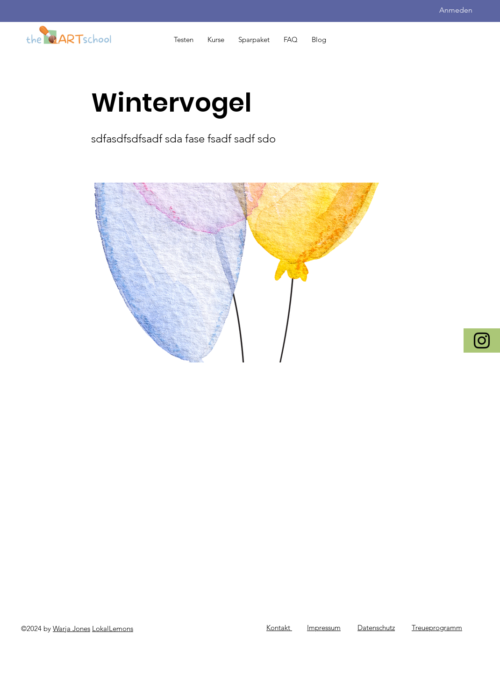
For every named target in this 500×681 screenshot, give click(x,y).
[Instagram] (482, 340)
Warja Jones (71, 628)
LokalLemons (112, 628)
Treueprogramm (437, 627)
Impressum (324, 627)
